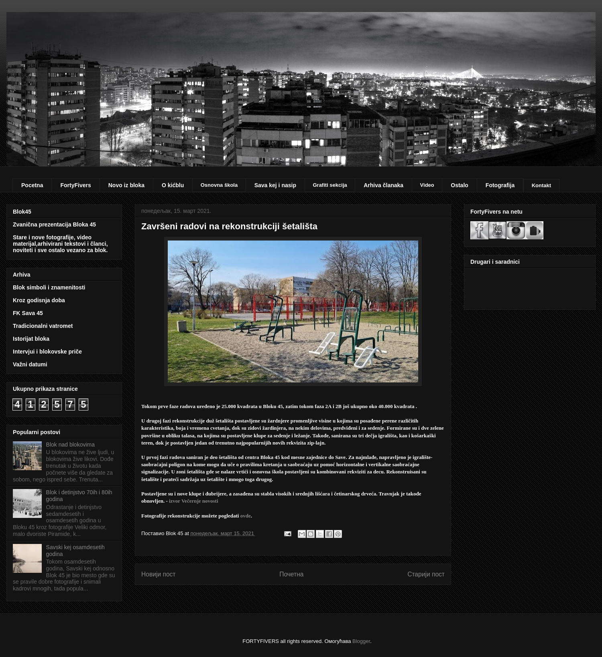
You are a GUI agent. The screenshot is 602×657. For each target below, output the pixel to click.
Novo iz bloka (126, 185)
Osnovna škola (219, 185)
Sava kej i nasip (275, 185)
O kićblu (173, 185)
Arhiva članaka (383, 185)
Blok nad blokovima (70, 444)
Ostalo (459, 185)
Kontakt (541, 185)
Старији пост (426, 574)
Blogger (361, 641)
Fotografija (500, 185)
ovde (245, 516)
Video (427, 185)
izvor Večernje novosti (193, 501)
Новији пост (158, 574)
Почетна (291, 574)
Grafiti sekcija (330, 185)
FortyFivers (75, 185)
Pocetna (32, 185)
